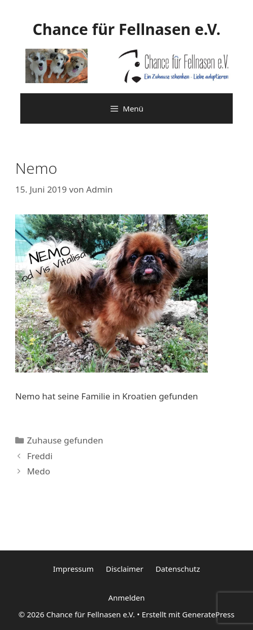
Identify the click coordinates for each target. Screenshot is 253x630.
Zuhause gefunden (65, 440)
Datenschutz (178, 569)
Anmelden (126, 597)
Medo (38, 471)
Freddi (39, 456)
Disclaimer (124, 569)
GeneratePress (208, 614)
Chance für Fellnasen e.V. (126, 29)
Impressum (73, 569)
